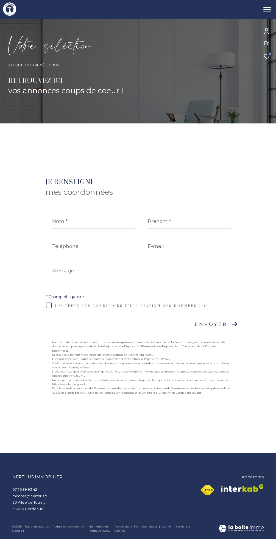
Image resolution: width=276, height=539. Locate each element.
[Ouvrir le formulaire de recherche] (237, 9)
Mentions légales (146, 526)
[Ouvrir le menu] (267, 9)
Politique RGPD (99, 530)
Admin (167, 526)
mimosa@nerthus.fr (29, 496)
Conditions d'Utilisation (157, 392)
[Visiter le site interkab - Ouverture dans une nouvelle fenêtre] (242, 488)
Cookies (120, 530)
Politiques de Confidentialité (116, 392)
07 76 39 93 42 (24, 489)
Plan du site (121, 526)
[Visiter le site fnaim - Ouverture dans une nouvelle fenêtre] (207, 490)
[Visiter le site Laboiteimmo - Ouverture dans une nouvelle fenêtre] (241, 529)
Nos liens (181, 526)
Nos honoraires (99, 526)
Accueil (15, 65)
